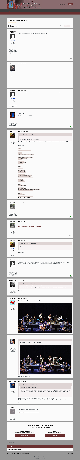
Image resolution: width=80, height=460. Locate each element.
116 (13, 73)
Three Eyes (13, 298)
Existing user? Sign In (62, 4)
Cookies (44, 456)
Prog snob (12, 63)
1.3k (13, 42)
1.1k (13, 308)
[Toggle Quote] (20, 134)
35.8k (12, 391)
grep (12, 111)
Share (61, 25)
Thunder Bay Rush (15, 25)
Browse (9, 11)
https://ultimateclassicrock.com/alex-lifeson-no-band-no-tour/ (29, 226)
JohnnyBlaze (12, 381)
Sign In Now (55, 435)
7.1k (13, 212)
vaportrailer (13, 202)
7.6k (13, 141)
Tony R (12, 337)
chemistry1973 (13, 280)
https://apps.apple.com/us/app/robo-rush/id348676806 (28, 412)
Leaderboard (19, 10)
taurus (12, 407)
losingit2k (12, 131)
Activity (14, 10)
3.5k (13, 290)
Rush (18, 26)
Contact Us (40, 456)
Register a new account (25, 435)
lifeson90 (12, 90)
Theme (35, 456)
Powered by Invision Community (40, 458)
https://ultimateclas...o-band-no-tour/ (26, 248)
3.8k (13, 417)
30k (13, 347)
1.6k (13, 100)
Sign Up (70, 4)
